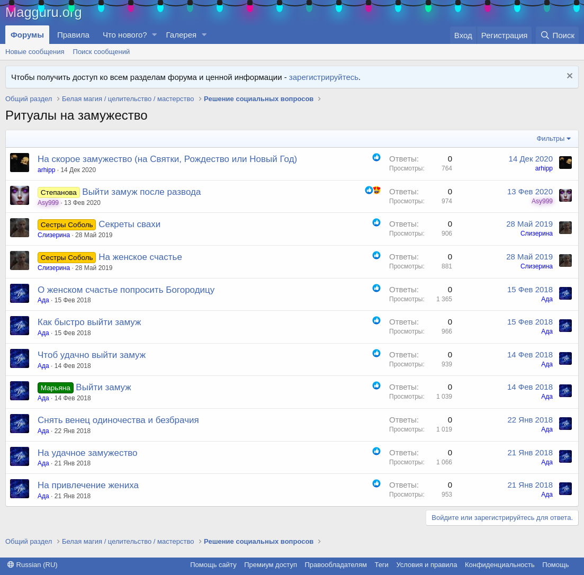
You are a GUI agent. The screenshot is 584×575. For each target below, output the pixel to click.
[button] (154, 34)
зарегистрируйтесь (323, 77)
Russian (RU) (32, 565)
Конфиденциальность (500, 565)
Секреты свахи (129, 224)
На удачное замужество (88, 453)
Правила (73, 34)
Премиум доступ (270, 565)
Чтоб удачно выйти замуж (92, 355)
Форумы (27, 34)
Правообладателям (336, 565)
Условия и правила (426, 565)
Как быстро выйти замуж (89, 322)
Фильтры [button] (550, 138)
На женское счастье (140, 257)
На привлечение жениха (88, 485)
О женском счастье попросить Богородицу (126, 290)
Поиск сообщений (101, 52)
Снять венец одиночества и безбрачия (118, 420)
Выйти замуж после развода (141, 192)
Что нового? (125, 34)
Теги (381, 565)
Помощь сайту (213, 565)
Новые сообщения (35, 52)
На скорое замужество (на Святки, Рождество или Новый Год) (167, 159)
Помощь (555, 565)
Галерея (181, 34)
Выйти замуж (103, 387)
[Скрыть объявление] (568, 77)
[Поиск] (557, 35)
